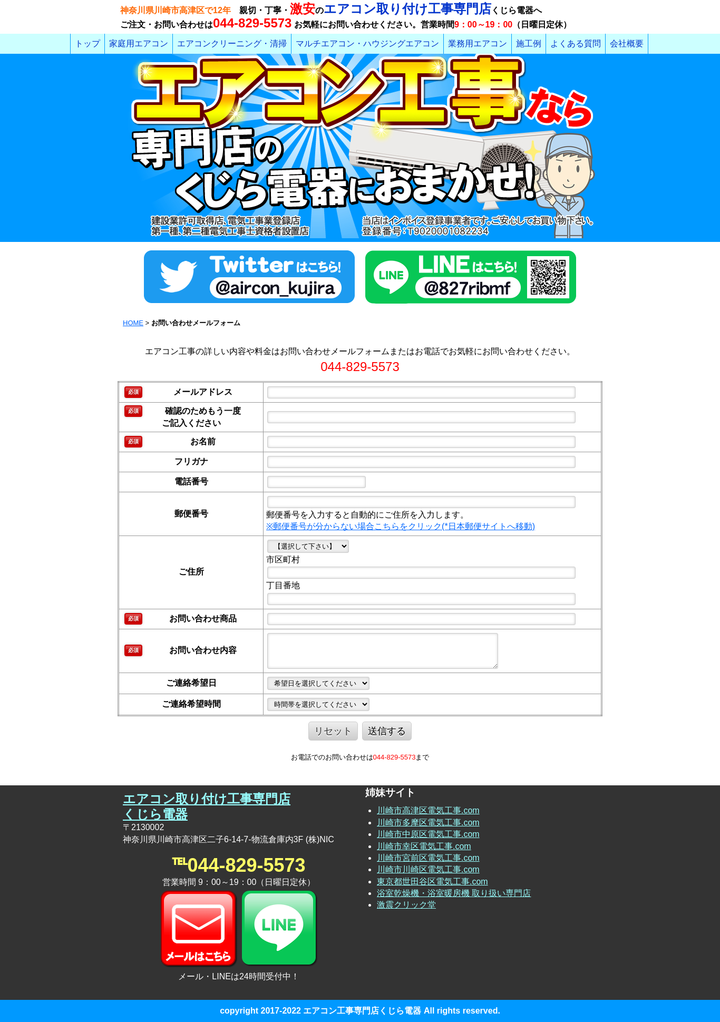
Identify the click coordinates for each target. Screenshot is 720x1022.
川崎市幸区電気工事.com (424, 846)
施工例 (528, 43)
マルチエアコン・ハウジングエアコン (367, 43)
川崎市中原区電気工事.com (428, 834)
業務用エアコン (477, 43)
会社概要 (627, 43)
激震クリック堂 (406, 904)
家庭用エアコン (138, 43)
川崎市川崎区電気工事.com (428, 869)
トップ (87, 43)
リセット (333, 731)
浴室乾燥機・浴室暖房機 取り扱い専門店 (454, 893)
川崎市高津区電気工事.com (428, 810)
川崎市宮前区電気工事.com (428, 857)
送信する (387, 731)
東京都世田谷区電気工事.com (432, 881)
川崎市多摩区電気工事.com (428, 822)
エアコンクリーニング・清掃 (232, 43)
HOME (133, 323)
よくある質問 (575, 43)
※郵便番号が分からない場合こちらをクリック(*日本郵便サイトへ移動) (400, 526)
